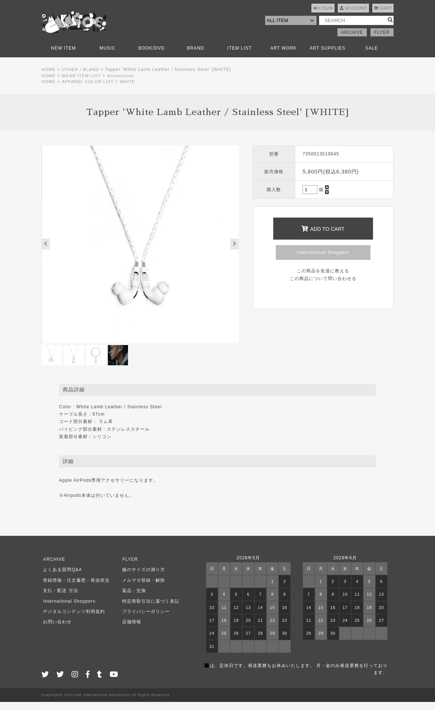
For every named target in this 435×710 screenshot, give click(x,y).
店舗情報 (130, 630)
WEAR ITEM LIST (82, 83)
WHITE (130, 90)
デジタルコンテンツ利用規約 (72, 620)
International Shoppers (323, 260)
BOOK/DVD (151, 56)
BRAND (195, 56)
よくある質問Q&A (60, 578)
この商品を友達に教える (323, 279)
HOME (48, 77)
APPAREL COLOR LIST (89, 90)
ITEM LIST (239, 56)
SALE (371, 56)
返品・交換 (133, 599)
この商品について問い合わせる (323, 286)
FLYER (382, 40)
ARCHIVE (352, 40)
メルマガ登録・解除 (142, 588)
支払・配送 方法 (58, 599)
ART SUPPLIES (328, 56)
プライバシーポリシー (144, 620)
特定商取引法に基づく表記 (149, 609)
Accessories (122, 83)
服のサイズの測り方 (142, 578)
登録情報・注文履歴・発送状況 (74, 588)
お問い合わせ (55, 630)
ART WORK (283, 56)
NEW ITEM (63, 56)
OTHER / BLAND (81, 77)
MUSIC (107, 56)
